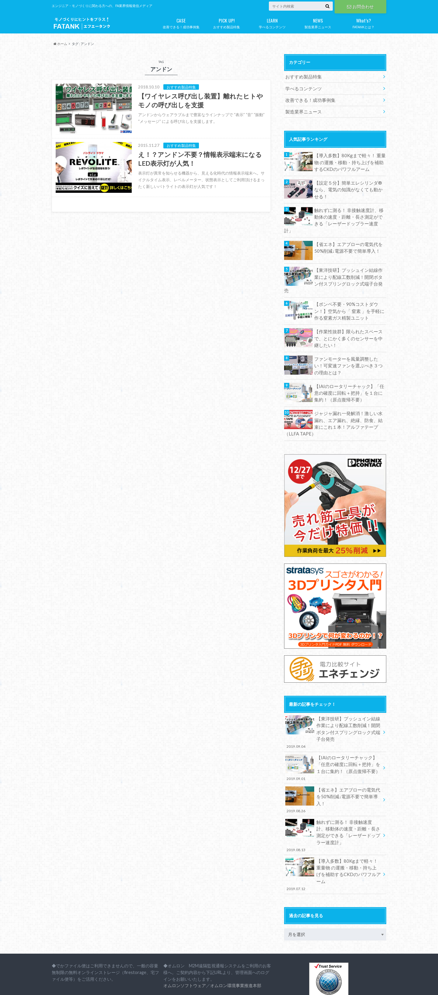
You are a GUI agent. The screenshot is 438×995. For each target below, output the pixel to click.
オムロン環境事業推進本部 (235, 944)
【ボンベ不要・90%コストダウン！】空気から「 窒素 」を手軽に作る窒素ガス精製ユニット (349, 292)
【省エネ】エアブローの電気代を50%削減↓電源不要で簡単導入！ (346, 237)
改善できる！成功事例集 (181, 22)
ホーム (60, 44)
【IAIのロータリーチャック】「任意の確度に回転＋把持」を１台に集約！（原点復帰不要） (349, 372)
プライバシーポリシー (97, 985)
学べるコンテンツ (272, 22)
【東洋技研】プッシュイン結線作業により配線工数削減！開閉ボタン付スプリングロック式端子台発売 (348, 266)
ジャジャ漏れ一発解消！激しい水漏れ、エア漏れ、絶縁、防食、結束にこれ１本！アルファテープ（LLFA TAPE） (333, 402)
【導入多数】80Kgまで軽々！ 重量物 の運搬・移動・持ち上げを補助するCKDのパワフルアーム (349, 160)
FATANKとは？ (363, 22)
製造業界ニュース (318, 22)
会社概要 (60, 985)
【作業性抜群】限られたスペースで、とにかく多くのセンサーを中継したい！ (348, 319)
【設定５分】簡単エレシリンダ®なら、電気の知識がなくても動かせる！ (348, 187)
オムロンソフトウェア (184, 944)
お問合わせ (360, 6)
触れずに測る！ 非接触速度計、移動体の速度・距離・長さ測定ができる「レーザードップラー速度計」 (348, 213)
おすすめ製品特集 (226, 22)
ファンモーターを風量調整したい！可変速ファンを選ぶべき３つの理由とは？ (348, 346)
